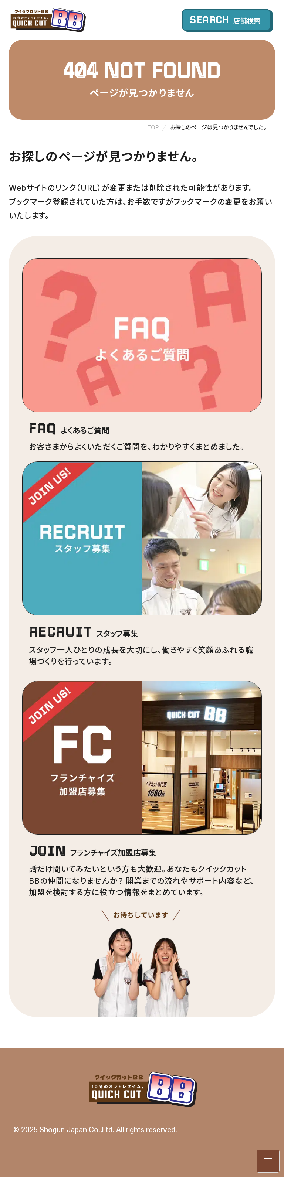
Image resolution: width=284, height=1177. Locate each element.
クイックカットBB (47, 20)
